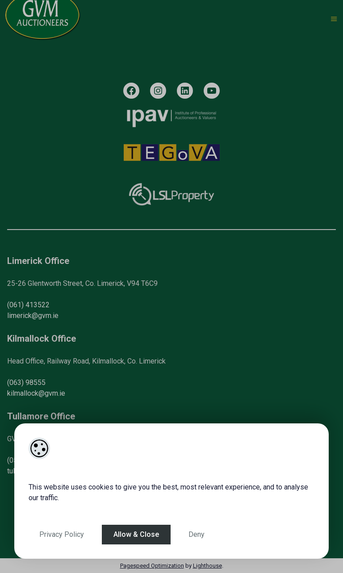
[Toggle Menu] (334, 19)
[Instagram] (158, 91)
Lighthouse (207, 565)
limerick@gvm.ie (33, 315)
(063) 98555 (26, 382)
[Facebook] (131, 91)
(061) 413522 (28, 305)
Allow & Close (136, 534)
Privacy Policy (61, 534)
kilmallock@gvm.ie (36, 393)
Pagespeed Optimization (152, 565)
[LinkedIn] (185, 91)
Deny (196, 534)
